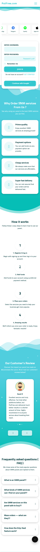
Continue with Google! (20, 83)
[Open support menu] (35, 539)
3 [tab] (21, 424)
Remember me (12, 63)
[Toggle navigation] (35, 3)
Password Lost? (29, 58)
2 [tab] (19, 424)
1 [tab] (17, 424)
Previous (9, 433)
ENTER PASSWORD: (11, 54)
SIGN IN (20, 69)
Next (30, 433)
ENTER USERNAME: (11, 45)
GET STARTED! (29, 74)
